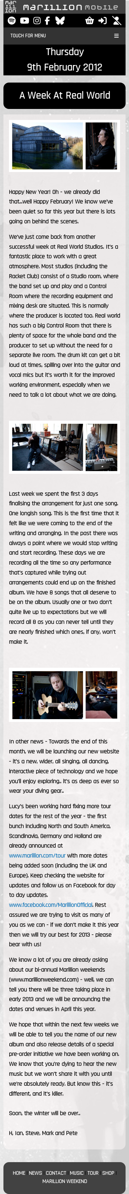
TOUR (92, 1173)
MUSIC (77, 1173)
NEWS (35, 1173)
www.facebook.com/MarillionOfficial (50, 905)
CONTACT (56, 1173)
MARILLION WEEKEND (64, 1181)
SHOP (108, 1173)
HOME (19, 1173)
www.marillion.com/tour (37, 856)
